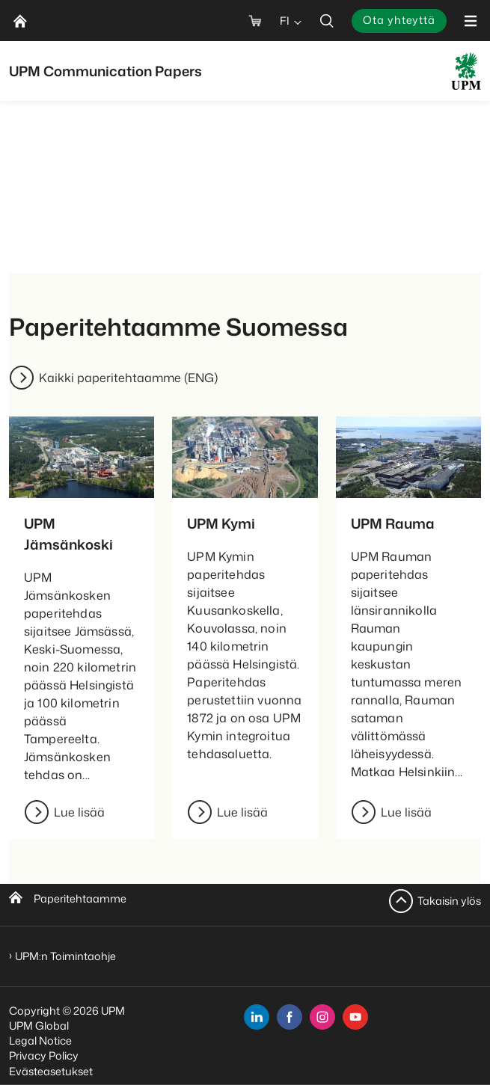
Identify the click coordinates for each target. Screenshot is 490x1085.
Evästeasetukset (51, 1071)
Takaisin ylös (449, 901)
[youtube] (355, 1017)
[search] (327, 20)
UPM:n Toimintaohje (65, 956)
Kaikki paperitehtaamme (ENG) (128, 377)
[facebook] (289, 1017)
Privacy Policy (44, 1055)
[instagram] (322, 1017)
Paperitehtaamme (80, 898)
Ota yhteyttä (399, 20)
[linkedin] (256, 1017)
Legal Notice (40, 1040)
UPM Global (39, 1025)
